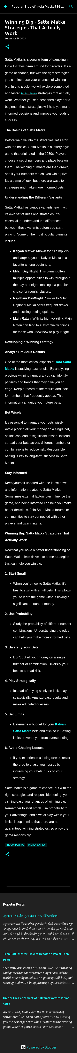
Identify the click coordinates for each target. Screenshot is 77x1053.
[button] (7, 47)
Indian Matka (15, 844)
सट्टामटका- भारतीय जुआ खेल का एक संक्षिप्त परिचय (30, 915)
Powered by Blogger (38, 1047)
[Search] (71, 6)
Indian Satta (29, 93)
